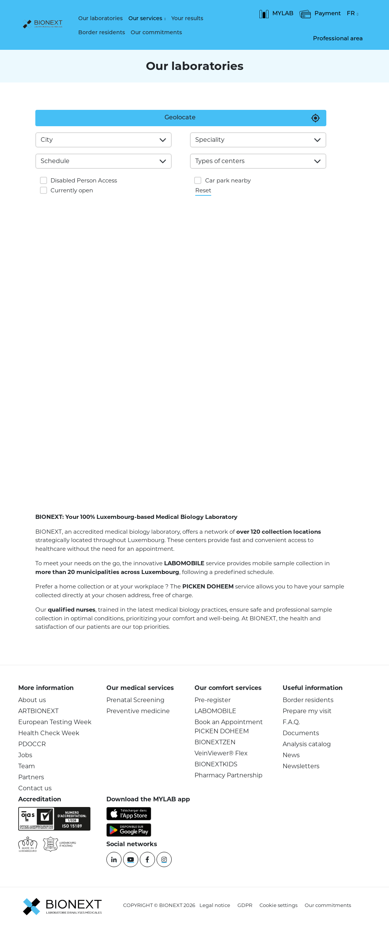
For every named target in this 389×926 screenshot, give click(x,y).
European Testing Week (55, 722)
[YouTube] (130, 859)
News (291, 755)
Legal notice (214, 905)
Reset (203, 190)
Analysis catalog (307, 744)
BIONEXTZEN (215, 742)
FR (351, 14)
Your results (187, 19)
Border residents (101, 33)
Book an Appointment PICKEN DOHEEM (228, 726)
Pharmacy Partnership (228, 775)
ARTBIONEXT (38, 711)
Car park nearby (228, 180)
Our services (145, 19)
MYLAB (276, 14)
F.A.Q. (291, 722)
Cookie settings (278, 905)
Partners (31, 777)
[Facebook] (147, 859)
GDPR (244, 905)
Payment (320, 14)
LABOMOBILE (215, 711)
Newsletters (301, 766)
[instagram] (164, 859)
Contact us (35, 788)
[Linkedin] (114, 859)
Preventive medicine (138, 711)
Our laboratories (100, 19)
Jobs (25, 755)
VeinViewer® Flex (221, 753)
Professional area (338, 39)
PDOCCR (32, 744)
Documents (301, 733)
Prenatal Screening (135, 700)
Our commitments (156, 33)
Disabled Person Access (84, 180)
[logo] (44, 25)
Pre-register (212, 700)
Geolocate (180, 118)
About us (32, 700)
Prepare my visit (307, 711)
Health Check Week (48, 733)
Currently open (72, 190)
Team (26, 766)
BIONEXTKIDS (215, 764)
